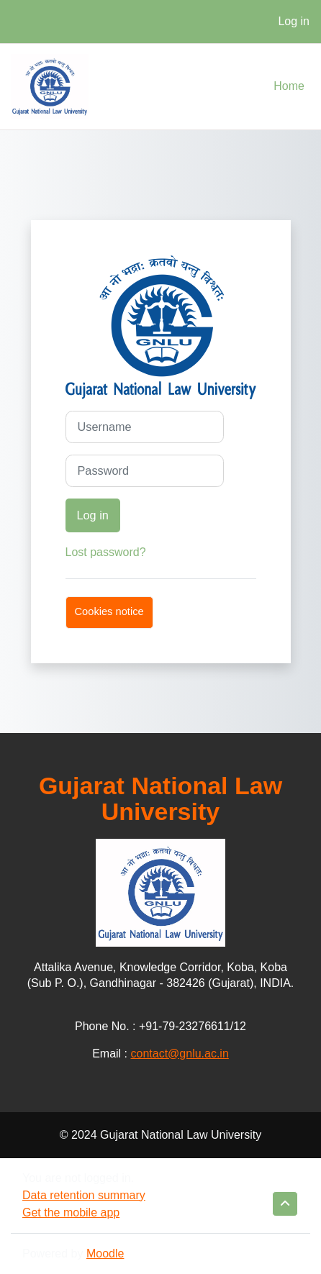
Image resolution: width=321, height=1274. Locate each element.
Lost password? (105, 552)
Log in (293, 21)
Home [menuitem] (288, 86)
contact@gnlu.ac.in (180, 1053)
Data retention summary (83, 1195)
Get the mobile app (70, 1212)
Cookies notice (109, 611)
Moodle (105, 1253)
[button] (285, 1203)
